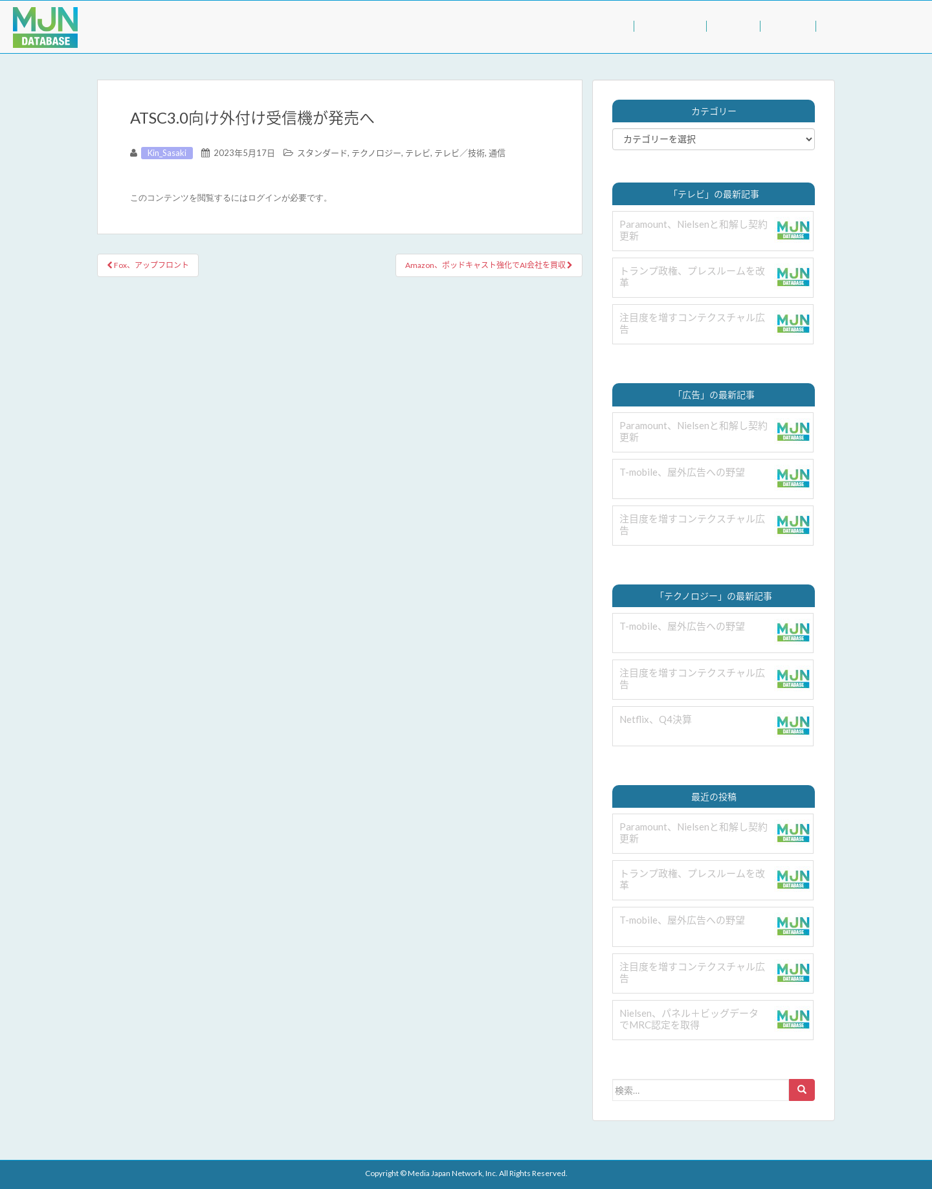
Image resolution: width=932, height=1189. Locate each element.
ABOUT (788, 26)
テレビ (417, 153)
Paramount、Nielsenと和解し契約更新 (693, 229)
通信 (497, 153)
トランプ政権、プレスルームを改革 (692, 276)
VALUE (732, 26)
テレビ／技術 (459, 153)
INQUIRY (847, 26)
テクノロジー (376, 153)
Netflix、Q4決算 (655, 719)
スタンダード (322, 153)
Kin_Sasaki (167, 153)
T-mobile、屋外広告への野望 (682, 472)
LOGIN (906, 26)
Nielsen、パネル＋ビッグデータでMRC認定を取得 (689, 1018)
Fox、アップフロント (148, 265)
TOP (614, 26)
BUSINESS (670, 26)
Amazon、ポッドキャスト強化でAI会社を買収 (489, 265)
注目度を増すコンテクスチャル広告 (692, 323)
